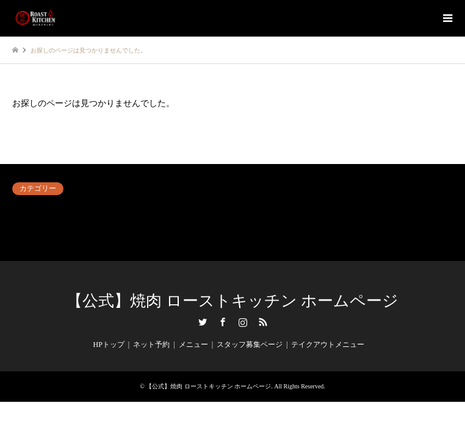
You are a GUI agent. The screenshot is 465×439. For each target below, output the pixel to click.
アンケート (30, 209)
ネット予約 (175, 209)
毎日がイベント (329, 224)
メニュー (193, 344)
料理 (19, 224)
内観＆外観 (321, 209)
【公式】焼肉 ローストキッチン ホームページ (232, 301)
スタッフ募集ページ (250, 344)
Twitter (202, 322)
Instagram (243, 322)
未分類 (168, 224)
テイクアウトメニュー (327, 344)
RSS (263, 322)
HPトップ (108, 344)
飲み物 (23, 239)
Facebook (222, 322)
